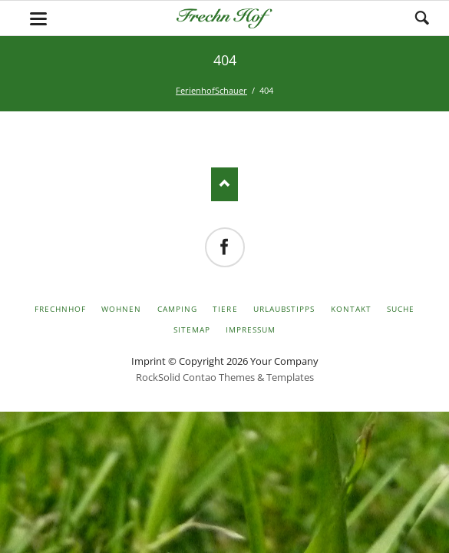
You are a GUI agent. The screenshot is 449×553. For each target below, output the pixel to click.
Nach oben (224, 183)
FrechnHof (60, 308)
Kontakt (351, 308)
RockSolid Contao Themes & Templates (225, 377)
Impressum (251, 329)
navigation (38, 19)
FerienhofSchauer (211, 90)
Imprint (148, 361)
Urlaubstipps (284, 308)
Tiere (225, 308)
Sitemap (191, 329)
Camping (177, 308)
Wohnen (121, 308)
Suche (400, 308)
